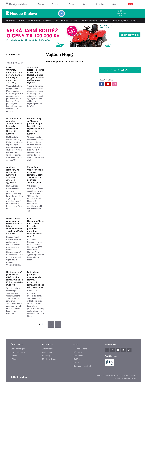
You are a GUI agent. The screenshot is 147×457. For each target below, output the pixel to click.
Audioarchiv (122, 13)
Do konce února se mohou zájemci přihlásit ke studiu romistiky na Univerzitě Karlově (26, 175)
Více (134, 20)
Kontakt (104, 20)
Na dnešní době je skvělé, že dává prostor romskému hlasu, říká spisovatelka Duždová (23, 317)
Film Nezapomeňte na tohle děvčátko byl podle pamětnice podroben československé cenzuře (72, 268)
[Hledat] (137, 4)
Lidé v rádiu (78, 371)
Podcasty (46, 371)
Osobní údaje (110, 390)
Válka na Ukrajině (18, 364)
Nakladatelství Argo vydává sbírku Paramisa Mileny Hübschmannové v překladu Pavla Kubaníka (23, 268)
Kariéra (76, 374)
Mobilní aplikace (49, 374)
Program (55, 4)
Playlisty (46, 20)
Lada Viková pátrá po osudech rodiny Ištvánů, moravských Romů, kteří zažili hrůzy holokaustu (71, 317)
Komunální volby (18, 367)
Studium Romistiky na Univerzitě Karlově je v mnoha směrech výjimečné (26, 220)
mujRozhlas (70, 4)
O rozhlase (100, 4)
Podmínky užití (122, 390)
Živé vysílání (47, 364)
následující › (51, 339)
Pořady (21, 20)
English (133, 390)
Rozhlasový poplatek (82, 381)
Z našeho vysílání (119, 20)
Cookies (99, 390)
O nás (74, 20)
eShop (13, 374)
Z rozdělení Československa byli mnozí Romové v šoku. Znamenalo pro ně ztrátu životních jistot (72, 221)
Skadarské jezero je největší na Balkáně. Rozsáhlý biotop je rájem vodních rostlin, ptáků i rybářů (72, 128)
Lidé (56, 20)
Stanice (85, 4)
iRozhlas (41, 4)
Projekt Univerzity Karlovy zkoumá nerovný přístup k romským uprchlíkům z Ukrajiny (25, 128)
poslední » (58, 339)
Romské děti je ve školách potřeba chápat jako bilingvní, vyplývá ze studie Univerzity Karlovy (71, 175)
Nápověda (78, 367)
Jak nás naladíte (88, 20)
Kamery (120, 15)
